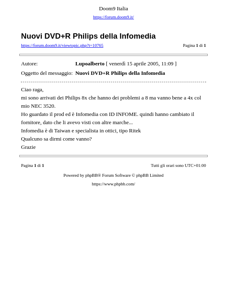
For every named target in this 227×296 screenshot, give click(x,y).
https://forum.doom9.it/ (113, 17)
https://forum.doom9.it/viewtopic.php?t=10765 (62, 45)
